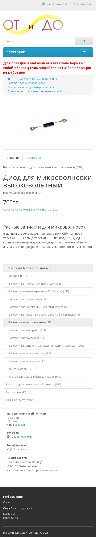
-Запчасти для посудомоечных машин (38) (33, 283)
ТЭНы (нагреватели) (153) (21, 400)
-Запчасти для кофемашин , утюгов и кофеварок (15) (39, 307)
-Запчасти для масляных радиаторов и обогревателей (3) (43, 314)
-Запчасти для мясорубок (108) (26, 330)
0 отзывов (29, 209)
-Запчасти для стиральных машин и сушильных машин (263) (45, 345)
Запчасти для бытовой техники (39, 79)
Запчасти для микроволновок (26, 83)
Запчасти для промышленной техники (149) (33, 384)
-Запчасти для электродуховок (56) (28, 353)
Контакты (9, 513)
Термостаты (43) (16, 392)
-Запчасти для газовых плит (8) (26, 299)
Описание (13, 158)
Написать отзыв (47, 209)
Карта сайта (10, 518)
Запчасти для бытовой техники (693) (28, 268)
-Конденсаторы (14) (19, 369)
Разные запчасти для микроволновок (31, 87)
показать (61, 4)
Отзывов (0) (33, 158)
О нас (6, 502)
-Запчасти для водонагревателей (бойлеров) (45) (37, 291)
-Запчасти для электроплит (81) (26, 361)
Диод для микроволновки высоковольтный (35, 91)
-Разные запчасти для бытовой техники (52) (34, 376)
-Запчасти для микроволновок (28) (28, 322)
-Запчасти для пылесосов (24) (25, 338)
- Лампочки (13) (16, 276)
